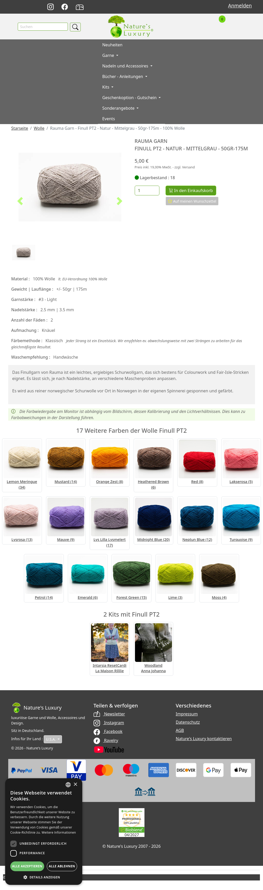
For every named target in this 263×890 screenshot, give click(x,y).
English (172, 7)
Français (183, 7)
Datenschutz (188, 722)
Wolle (39, 128)
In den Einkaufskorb (191, 191)
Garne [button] (108, 55)
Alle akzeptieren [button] (27, 866)
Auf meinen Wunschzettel (192, 201)
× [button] (75, 785)
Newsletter (109, 714)
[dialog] (43, 831)
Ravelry (106, 740)
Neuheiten (112, 45)
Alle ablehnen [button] (62, 866)
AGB (180, 730)
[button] (20, 201)
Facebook (108, 732)
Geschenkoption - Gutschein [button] (130, 98)
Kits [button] (106, 87)
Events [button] (108, 119)
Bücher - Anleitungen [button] (123, 77)
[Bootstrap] (36, 708)
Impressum (187, 714)
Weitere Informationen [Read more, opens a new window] (59, 832)
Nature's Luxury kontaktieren (204, 739)
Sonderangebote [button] (119, 108)
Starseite (19, 128)
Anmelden (240, 5)
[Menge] (147, 191)
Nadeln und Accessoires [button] (125, 66)
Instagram (109, 723)
